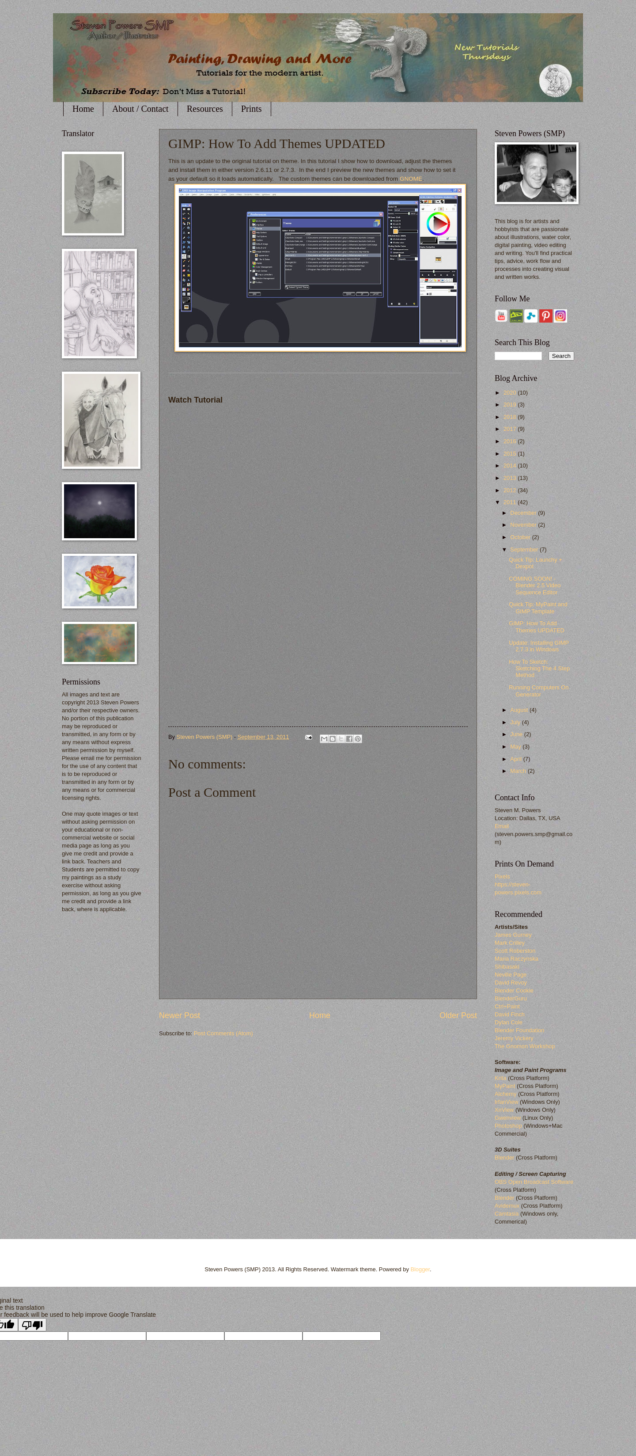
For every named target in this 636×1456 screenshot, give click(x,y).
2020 (511, 392)
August (520, 710)
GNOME (411, 178)
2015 (511, 453)
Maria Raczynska (516, 958)
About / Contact (140, 109)
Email (502, 826)
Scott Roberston (515, 950)
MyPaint (505, 1086)
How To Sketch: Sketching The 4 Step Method (539, 668)
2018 (511, 417)
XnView (504, 1109)
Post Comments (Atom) (223, 1033)
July (516, 722)
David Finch (510, 1014)
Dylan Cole (508, 1022)
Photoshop (508, 1125)
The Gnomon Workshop (525, 1046)
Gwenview (508, 1117)
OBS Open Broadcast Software (534, 1181)
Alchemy (505, 1094)
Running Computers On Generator (538, 690)
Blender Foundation (519, 1030)
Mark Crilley (510, 942)
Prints (251, 109)
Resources (205, 109)
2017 (511, 429)
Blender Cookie (514, 990)
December (524, 512)
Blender (504, 1157)
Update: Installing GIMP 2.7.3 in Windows (539, 646)
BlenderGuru (511, 998)
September (525, 549)
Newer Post (179, 1015)
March (518, 771)
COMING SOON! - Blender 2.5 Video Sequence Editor (534, 585)
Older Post (458, 1015)
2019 (511, 404)
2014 (511, 465)
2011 (511, 502)
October (521, 537)
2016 (511, 441)
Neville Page (510, 974)
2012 (511, 490)
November (524, 524)
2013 (511, 478)
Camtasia (507, 1213)
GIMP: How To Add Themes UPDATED (536, 626)
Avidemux (507, 1205)
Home (83, 109)
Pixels (502, 876)
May (516, 746)
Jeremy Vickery (514, 1038)
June (517, 734)
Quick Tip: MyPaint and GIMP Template (538, 607)
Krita (501, 1078)
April (516, 759)
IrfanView (506, 1102)
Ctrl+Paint (507, 1006)
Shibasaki (507, 966)
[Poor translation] (32, 1324)
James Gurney (513, 934)
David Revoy (511, 982)
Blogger (420, 1269)
